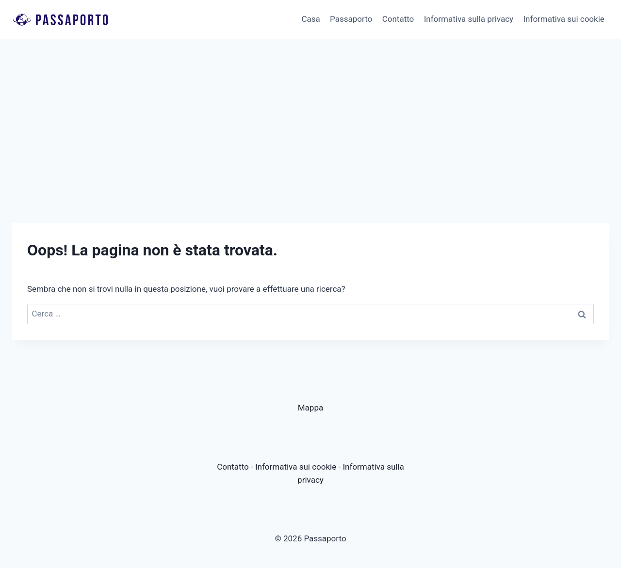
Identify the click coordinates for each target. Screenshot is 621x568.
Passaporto (351, 19)
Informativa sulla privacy (468, 19)
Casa (310, 19)
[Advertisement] (310, 111)
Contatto (398, 19)
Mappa (310, 407)
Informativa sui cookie (563, 19)
